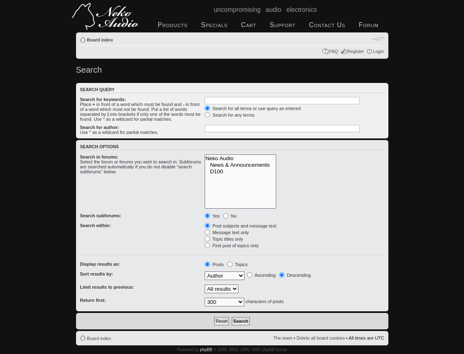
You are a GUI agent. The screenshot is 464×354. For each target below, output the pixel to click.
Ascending (261, 275)
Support (282, 24)
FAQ (333, 51)
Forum (369, 24)
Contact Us (327, 24)
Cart (248, 24)
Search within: (95, 225)
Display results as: (100, 264)
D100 (240, 171)
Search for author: (99, 127)
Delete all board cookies (321, 338)
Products (173, 24)
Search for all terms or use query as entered (253, 108)
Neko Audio (240, 158)
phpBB (206, 349)
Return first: (93, 300)
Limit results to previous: (107, 287)
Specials (214, 24)
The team (282, 338)
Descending (295, 275)
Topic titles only (224, 239)
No (230, 216)
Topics (237, 264)
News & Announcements (240, 165)
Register (355, 51)
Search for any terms (229, 115)
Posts (214, 264)
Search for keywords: (103, 99)
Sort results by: (96, 273)
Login (378, 51)
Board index (100, 39)
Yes (212, 216)
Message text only (227, 232)
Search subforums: (100, 215)
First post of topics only (232, 245)
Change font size (378, 38)
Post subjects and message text (240, 225)
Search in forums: (99, 156)
